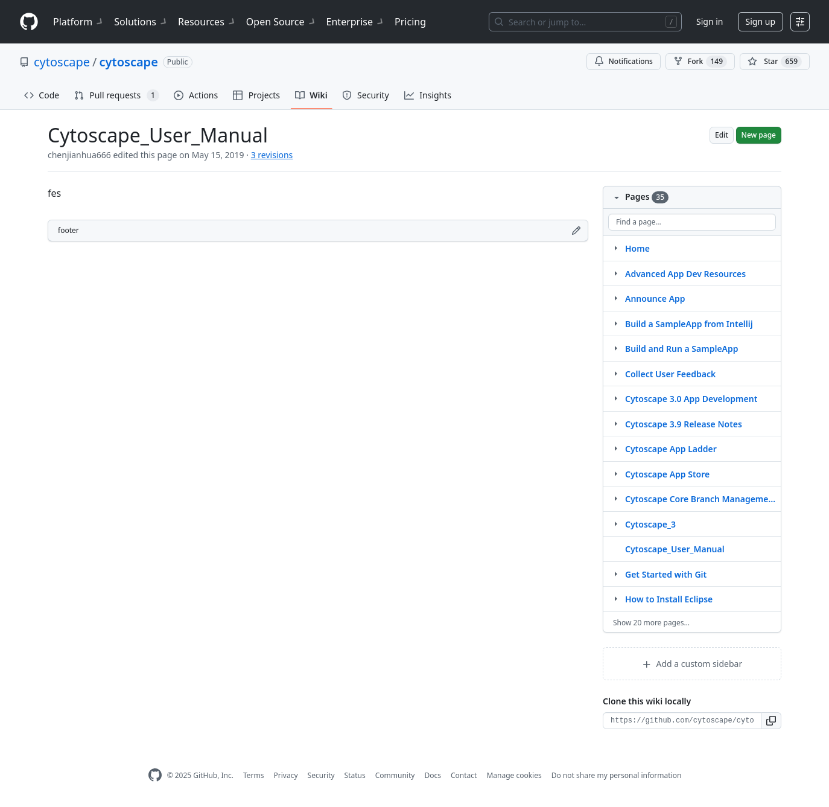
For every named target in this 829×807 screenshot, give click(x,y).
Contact (464, 775)
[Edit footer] (576, 230)
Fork (700, 62)
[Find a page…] (692, 222)
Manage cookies (513, 775)
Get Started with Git (666, 574)
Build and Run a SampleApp (681, 348)
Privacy (286, 775)
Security (321, 775)
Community (395, 775)
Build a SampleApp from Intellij (689, 324)
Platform (78, 21)
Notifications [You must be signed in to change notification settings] (623, 61)
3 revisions (272, 155)
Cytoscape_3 (650, 524)
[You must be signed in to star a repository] (775, 61)
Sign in (709, 21)
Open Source (281, 21)
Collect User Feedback (670, 374)
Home (637, 248)
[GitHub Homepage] (155, 775)
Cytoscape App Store (667, 474)
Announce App (655, 298)
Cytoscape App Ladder (671, 449)
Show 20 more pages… (651, 622)
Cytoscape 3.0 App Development (691, 398)
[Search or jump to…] (585, 22)
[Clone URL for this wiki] (682, 720)
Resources (207, 21)
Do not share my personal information (616, 775)
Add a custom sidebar (692, 663)
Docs (432, 775)
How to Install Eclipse (669, 599)
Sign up (760, 21)
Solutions (141, 21)
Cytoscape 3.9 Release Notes (683, 424)
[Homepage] (29, 22)
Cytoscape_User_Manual (675, 549)
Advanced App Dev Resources (685, 273)
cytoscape (62, 62)
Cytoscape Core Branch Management (700, 499)
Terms (253, 775)
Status (355, 775)
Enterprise (355, 21)
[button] (771, 720)
